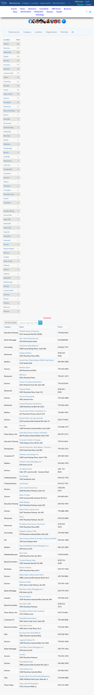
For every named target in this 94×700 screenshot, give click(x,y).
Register (80, 4)
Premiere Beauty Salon (27, 560)
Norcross (7, 48)
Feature (50, 11)
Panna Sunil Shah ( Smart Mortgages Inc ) (34, 546)
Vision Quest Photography (28, 684)
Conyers (6, 178)
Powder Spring (9, 211)
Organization (46, 3)
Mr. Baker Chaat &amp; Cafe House (32, 524)
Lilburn (6, 77)
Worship (64, 32)
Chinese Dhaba (24, 389)
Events (14, 8)
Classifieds (44, 8)
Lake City (7, 165)
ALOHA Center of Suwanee (29, 331)
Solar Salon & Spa (25, 626)
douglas (6, 257)
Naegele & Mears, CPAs (27, 531)
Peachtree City (9, 194)
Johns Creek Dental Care (28, 488)
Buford (6, 152)
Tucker (6, 90)
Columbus (7, 236)
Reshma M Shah (25, 582)
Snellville (7, 157)
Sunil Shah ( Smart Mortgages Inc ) (31, 647)
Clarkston (7, 186)
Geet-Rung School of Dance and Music (33, 433)
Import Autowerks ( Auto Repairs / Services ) (35, 447)
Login (87, 1)
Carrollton (7, 203)
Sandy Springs (8, 127)
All (73, 32)
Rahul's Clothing (25, 568)
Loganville (7, 278)
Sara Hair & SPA (25, 604)
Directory (32, 8)
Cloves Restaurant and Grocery (30, 404)
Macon (6, 115)
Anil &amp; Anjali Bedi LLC (28, 346)
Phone (60, 327)
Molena (6, 303)
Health (59, 11)
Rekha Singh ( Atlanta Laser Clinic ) (31, 575)
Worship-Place (59, 3)
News (22, 8)
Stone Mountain (9, 111)
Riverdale (7, 136)
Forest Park (8, 215)
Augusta (6, 232)
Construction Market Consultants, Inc (32, 411)
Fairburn (6, 265)
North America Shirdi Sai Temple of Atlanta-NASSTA (37, 539)
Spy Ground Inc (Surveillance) (29, 633)
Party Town (23, 553)
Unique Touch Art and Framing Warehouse (34, 676)
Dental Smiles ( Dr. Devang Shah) (31, 418)
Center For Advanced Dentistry (30, 382)
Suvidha (22, 655)
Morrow (6, 311)
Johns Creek (8, 94)
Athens (6, 182)
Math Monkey (24, 502)
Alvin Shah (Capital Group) (28, 338)
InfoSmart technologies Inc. (29, 454)
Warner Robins (9, 249)
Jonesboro (7, 173)
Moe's (21, 517)
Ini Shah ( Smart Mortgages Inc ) (30, 462)
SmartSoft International (27, 618)
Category (26, 3)
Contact (88, 5)
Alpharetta (7, 52)
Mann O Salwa (24, 495)
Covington (7, 190)
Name (21, 327)
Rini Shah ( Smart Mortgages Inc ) (31, 589)
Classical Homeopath (26, 396)
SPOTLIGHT (26, 11)
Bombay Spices (24, 367)
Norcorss (7, 307)
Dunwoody (8, 123)
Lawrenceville (8, 73)
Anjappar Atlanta (25, 353)
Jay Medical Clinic (25, 469)
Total (18, 40)
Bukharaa (22, 375)
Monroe (6, 253)
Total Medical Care (26, 662)
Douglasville (8, 169)
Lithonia (6, 295)
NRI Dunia (56, 8)
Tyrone (6, 244)
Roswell (6, 86)
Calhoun (7, 274)
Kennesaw (7, 107)
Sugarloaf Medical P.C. (27, 640)
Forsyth (6, 286)
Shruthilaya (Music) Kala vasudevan (31, 611)
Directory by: (14, 32)
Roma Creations (25, 597)
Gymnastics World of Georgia (29, 440)
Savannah (7, 240)
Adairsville (7, 224)
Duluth (6, 56)
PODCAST (38, 11)
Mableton (7, 144)
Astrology (40, 14)
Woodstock (8, 161)
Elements (22, 425)
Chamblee (7, 102)
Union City (7, 228)
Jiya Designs (23, 476)
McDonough (8, 282)
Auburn (6, 269)
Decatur (6, 61)
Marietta (7, 69)
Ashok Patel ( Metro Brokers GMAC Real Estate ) (36, 360)
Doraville (7, 119)
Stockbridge (8, 148)
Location (35, 3)
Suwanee (7, 65)
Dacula (6, 299)
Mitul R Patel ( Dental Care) (29, 509)
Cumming (7, 81)
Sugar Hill (7, 219)
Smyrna (6, 98)
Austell (6, 198)
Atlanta (6, 44)
